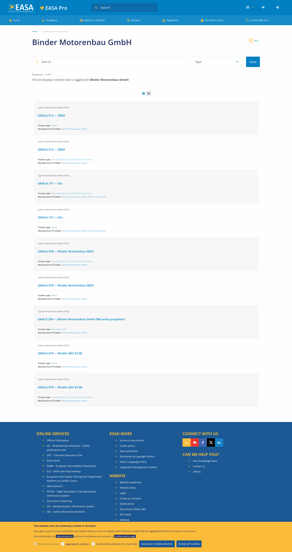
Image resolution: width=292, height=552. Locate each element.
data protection (65, 536)
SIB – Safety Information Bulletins (66, 511)
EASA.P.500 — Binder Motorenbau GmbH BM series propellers (81, 319)
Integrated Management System (138, 467)
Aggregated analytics (77, 544)
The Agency (52, 20)
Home (16, 20)
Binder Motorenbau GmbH (75, 129)
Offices (197, 471)
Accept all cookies (189, 543)
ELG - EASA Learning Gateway (64, 471)
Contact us (199, 466)
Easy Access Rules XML (133, 509)
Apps (250, 7)
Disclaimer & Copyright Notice (137, 456)
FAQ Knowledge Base (205, 461)
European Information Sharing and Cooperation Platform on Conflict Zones (74, 478)
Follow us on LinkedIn (219, 442)
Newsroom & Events (94, 20)
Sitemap (124, 519)
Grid (142, 93)
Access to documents (132, 440)
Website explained (130, 482)
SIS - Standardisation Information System (70, 506)
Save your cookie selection (157, 543)
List (149, 93)
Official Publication (58, 440)
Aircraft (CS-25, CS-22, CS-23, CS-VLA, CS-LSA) (72, 159)
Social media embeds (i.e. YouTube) (116, 544)
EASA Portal (53, 460)
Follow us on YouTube (195, 442)
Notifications (127, 503)
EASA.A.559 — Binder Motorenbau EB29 (66, 251)
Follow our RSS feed (187, 442)
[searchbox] (111, 61)
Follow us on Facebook (203, 442)
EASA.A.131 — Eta (50, 183)
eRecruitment (55, 486)
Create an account (130, 498)
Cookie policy (127, 445)
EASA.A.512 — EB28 (51, 115)
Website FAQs (128, 487)
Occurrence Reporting (59, 501)
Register (278, 7)
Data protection (129, 451)
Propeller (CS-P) (59, 329)
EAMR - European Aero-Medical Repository (71, 466)
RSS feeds (125, 514)
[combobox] (131, 62)
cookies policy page (125, 536)
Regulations (172, 20)
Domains (135, 20)
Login (264, 7)
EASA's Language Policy (133, 461)
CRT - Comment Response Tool (64, 455)
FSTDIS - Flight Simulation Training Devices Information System (71, 493)
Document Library (214, 20)
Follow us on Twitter (211, 442)
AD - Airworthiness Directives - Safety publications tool (68, 448)
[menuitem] (264, 7)
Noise (54, 125)
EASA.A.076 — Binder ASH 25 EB (60, 353)
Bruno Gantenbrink (97, 197)
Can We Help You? (259, 20)
